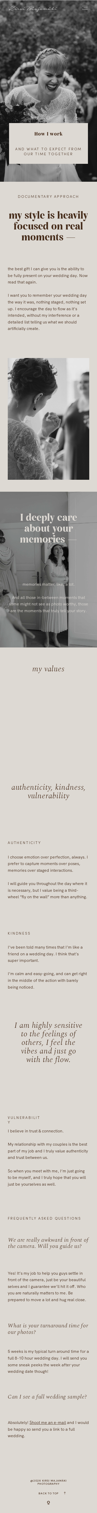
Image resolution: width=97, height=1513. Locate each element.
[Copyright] (48, 1503)
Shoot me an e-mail (47, 1422)
